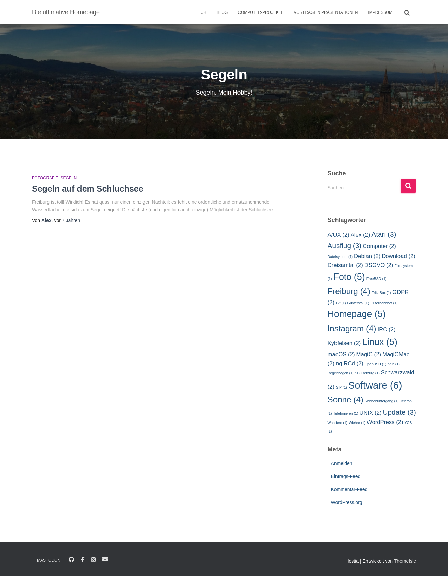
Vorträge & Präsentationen (326, 12)
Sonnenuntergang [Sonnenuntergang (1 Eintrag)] (382, 401)
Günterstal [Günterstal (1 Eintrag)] (358, 303)
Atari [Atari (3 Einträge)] (383, 234)
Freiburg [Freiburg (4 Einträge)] (349, 291)
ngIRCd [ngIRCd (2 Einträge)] (349, 363)
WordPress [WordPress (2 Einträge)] (385, 422)
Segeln (68, 178)
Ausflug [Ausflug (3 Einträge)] (345, 246)
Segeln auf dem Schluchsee (87, 188)
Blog (222, 12)
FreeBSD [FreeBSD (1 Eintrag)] (376, 279)
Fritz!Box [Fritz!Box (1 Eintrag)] (381, 293)
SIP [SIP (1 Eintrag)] (341, 387)
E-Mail (105, 559)
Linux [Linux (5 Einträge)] (379, 342)
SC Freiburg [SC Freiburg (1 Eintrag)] (367, 373)
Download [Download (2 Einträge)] (398, 256)
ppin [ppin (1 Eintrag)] (394, 364)
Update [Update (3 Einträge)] (399, 412)
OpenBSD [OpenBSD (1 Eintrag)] (375, 364)
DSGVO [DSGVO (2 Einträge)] (378, 265)
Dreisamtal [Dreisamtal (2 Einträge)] (345, 265)
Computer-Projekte (261, 12)
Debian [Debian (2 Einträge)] (367, 256)
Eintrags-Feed (346, 476)
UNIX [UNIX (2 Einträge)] (370, 413)
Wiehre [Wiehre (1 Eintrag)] (357, 423)
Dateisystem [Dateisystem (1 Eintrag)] (340, 257)
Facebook (82, 560)
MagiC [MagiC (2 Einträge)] (368, 354)
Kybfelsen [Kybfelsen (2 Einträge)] (344, 343)
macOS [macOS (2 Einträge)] (341, 354)
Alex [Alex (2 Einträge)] (360, 235)
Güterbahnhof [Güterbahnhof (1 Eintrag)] (383, 303)
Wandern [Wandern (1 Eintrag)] (338, 423)
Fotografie (45, 178)
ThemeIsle (405, 561)
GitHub (71, 560)
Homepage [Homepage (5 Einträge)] (357, 314)
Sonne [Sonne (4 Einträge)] (345, 399)
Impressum (380, 12)
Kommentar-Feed (349, 489)
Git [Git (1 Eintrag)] (341, 303)
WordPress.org (346, 502)
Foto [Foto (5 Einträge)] (349, 277)
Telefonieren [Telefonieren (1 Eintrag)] (345, 413)
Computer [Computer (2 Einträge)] (379, 246)
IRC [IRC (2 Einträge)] (387, 329)
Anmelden (341, 463)
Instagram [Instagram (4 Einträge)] (352, 328)
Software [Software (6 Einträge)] (375, 385)
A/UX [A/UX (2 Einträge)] (338, 235)
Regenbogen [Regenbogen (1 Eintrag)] (341, 373)
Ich (202, 12)
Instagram (93, 560)
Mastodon (48, 560)
